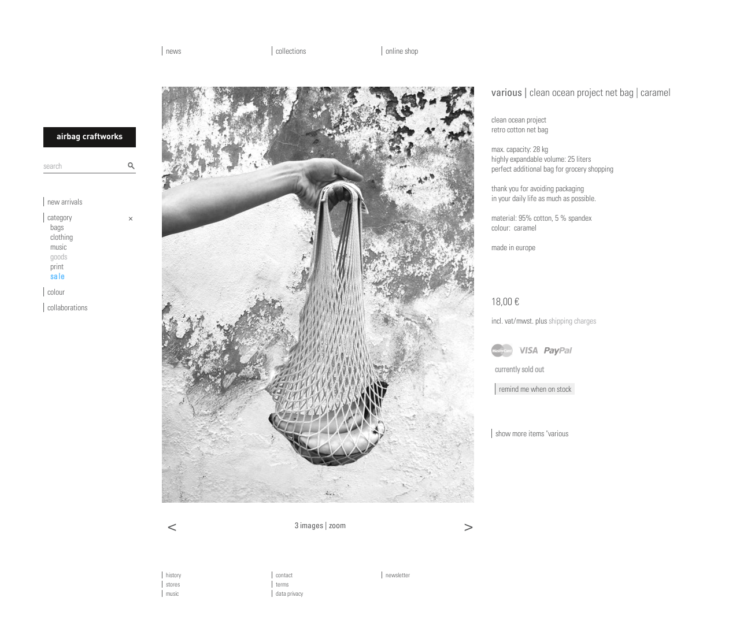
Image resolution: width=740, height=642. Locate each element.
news (173, 50)
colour (56, 291)
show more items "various (531, 433)
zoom (337, 525)
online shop (402, 50)
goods (58, 256)
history (173, 575)
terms (282, 584)
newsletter (398, 575)
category (59, 217)
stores (173, 584)
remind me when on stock (535, 389)
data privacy (289, 593)
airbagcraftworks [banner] (89, 137)
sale (57, 276)
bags (57, 227)
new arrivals (64, 201)
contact (284, 575)
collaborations (67, 307)
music (58, 246)
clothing (61, 237)
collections (291, 50)
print (57, 266)
